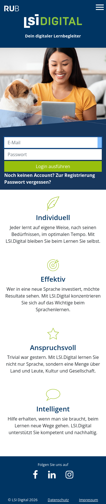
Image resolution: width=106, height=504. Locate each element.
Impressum (88, 499)
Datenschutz (58, 499)
